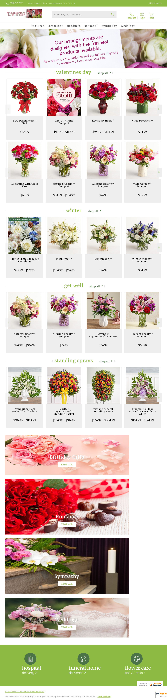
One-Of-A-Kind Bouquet (64, 120)
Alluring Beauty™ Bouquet (103, 183)
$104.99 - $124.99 (24, 418)
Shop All (103, 71)
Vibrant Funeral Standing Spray (103, 408)
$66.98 (142, 343)
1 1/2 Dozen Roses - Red (25, 120)
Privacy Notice (122, 695)
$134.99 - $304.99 (103, 418)
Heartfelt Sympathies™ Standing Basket (64, 409)
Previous (7, 107)
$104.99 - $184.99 (64, 418)
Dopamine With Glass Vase (24, 183)
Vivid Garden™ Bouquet (142, 183)
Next (159, 107)
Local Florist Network (140, 695)
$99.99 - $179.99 (24, 268)
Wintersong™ (103, 256)
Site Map (155, 695)
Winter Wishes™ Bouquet (142, 258)
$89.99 (142, 193)
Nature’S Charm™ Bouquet (64, 183)
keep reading (104, 591)
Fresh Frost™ (64, 256)
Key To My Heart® (103, 118)
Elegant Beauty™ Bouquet (142, 333)
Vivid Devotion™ (142, 118)
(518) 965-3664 (16, 3)
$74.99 (103, 193)
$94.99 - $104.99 (103, 130)
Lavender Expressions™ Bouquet (103, 333)
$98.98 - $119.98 (64, 130)
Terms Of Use (107, 695)
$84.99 (24, 130)
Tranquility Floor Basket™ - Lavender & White (142, 409)
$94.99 (142, 130)
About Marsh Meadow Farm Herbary (25, 586)
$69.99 (24, 193)
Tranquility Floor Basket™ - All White (24, 408)
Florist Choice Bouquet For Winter (25, 258)
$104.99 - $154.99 (64, 268)
